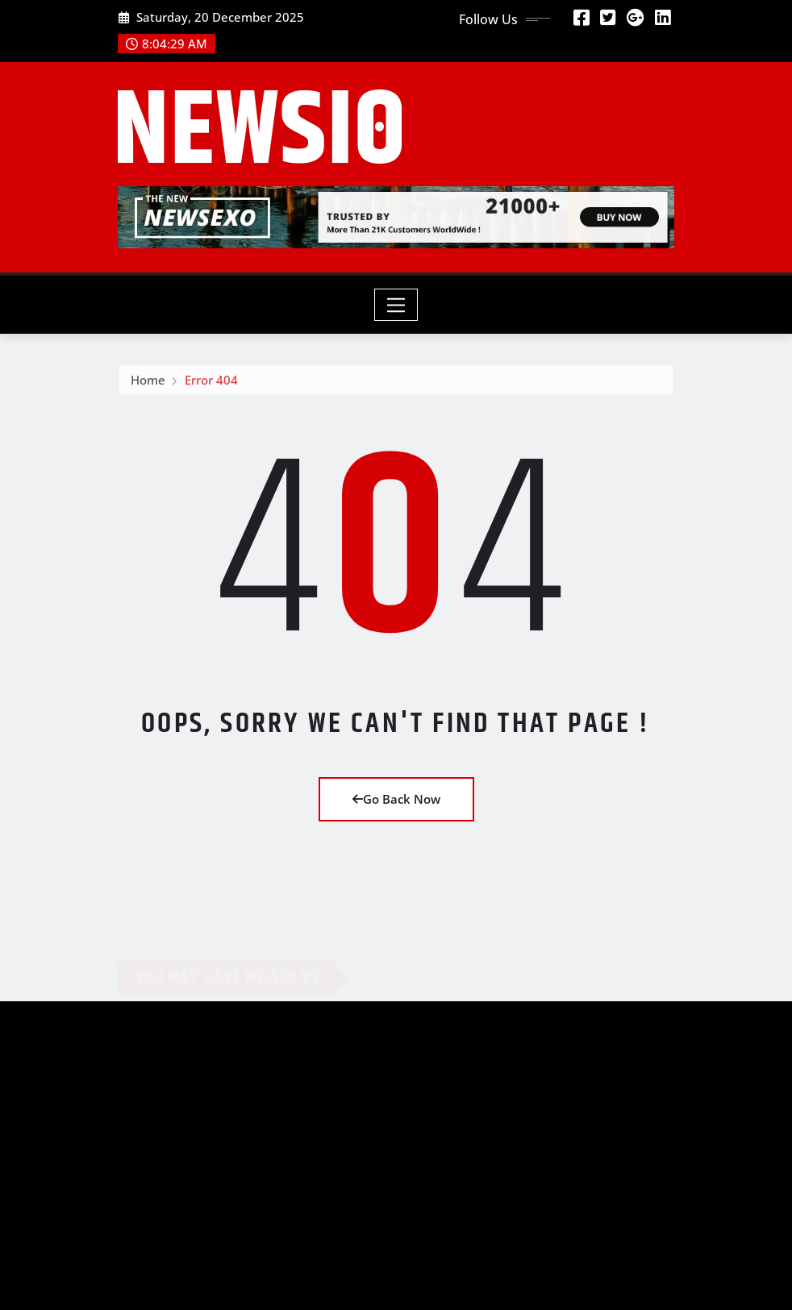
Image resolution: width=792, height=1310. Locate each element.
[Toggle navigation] (396, 305)
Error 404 (211, 382)
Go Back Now (396, 799)
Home (148, 382)
